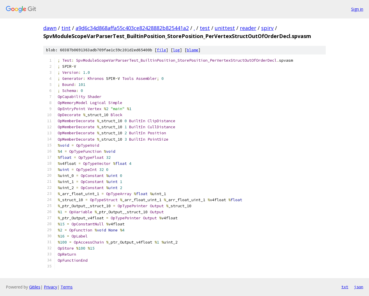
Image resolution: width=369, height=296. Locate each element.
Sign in (357, 9)
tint (66, 27)
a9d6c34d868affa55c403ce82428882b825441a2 (132, 27)
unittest (225, 27)
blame (192, 50)
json (358, 286)
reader (248, 27)
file (161, 50)
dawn (50, 27)
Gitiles (34, 287)
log (176, 50)
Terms (67, 287)
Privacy (50, 287)
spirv (267, 27)
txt (344, 286)
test (205, 27)
